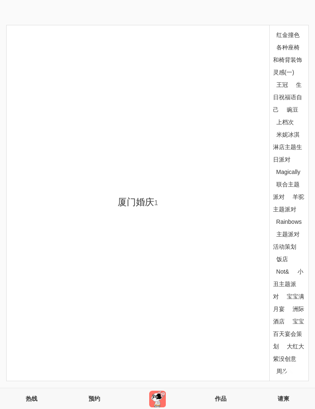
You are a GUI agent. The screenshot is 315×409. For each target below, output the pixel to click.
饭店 (282, 259)
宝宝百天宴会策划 (289, 334)
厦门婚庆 (138, 202)
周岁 (282, 371)
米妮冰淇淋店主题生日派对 (287, 147)
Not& (282, 271)
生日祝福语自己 (287, 97)
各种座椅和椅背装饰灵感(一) (287, 60)
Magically (288, 172)
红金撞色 (288, 35)
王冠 (282, 84)
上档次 (285, 122)
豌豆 (292, 109)
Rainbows (289, 221)
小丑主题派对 (288, 284)
